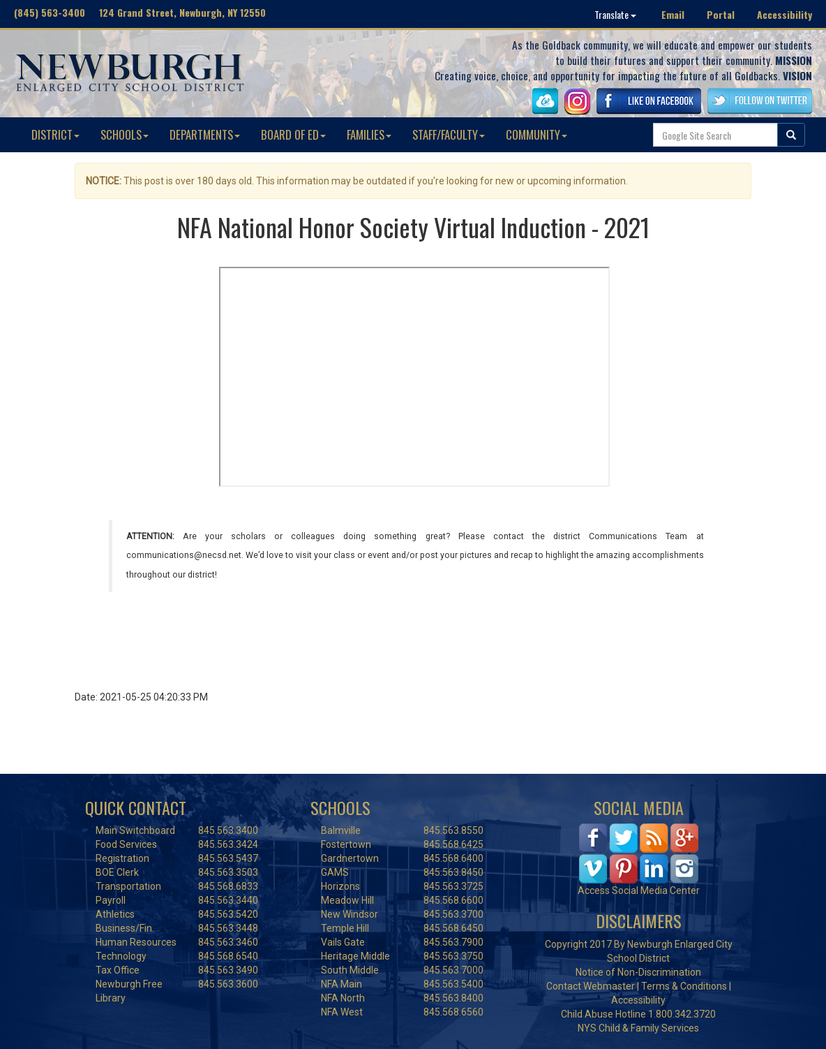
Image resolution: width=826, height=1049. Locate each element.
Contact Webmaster (590, 986)
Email (672, 14)
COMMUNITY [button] (536, 134)
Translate (615, 14)
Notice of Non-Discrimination (638, 972)
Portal (721, 14)
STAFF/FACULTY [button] (448, 134)
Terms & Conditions (684, 986)
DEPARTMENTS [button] (205, 134)
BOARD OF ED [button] (293, 134)
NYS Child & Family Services (638, 1028)
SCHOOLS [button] (124, 134)
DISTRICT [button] (55, 134)
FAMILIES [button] (369, 134)
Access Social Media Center (639, 890)
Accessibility (784, 14)
